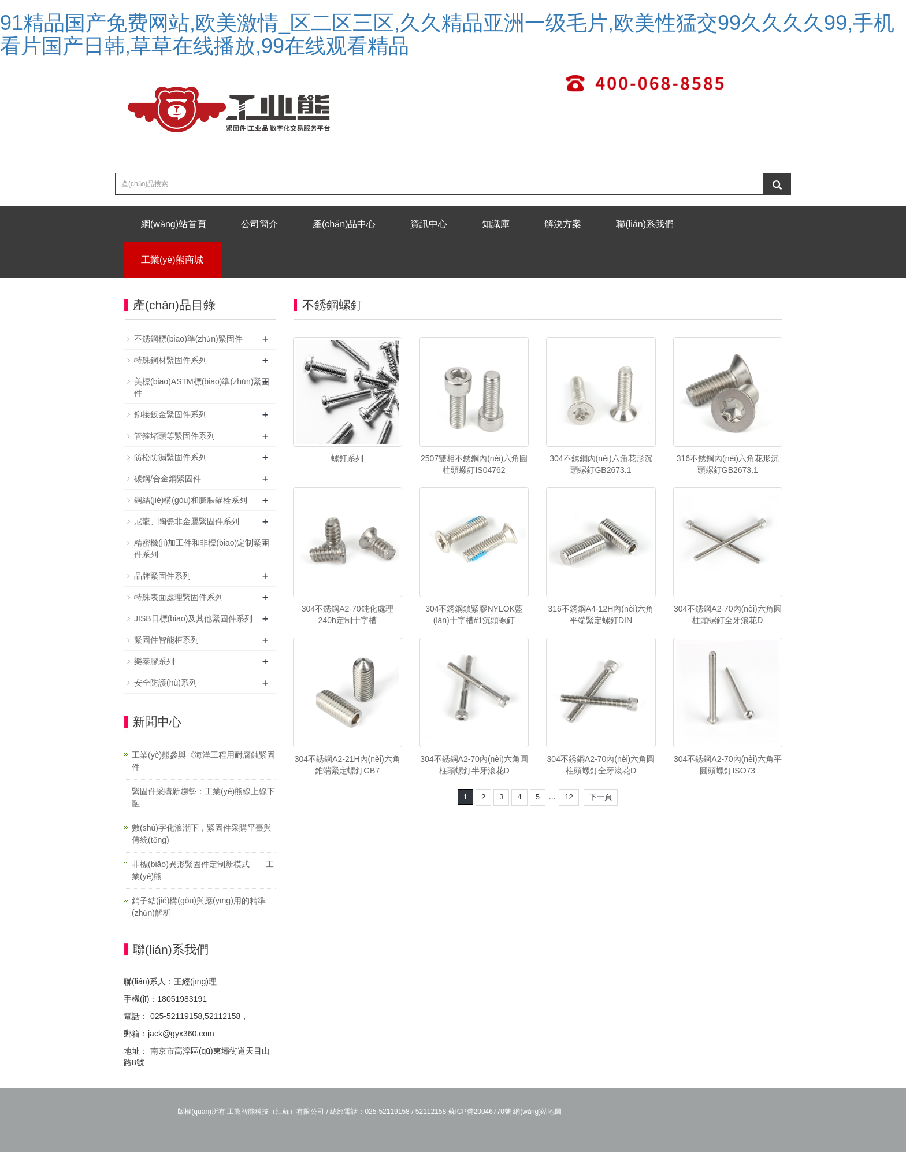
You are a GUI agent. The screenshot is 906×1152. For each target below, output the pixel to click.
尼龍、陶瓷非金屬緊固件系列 (186, 521)
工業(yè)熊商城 (172, 260)
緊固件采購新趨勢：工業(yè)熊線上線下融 (203, 797)
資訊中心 (428, 224)
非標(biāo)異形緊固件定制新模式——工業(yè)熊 (203, 870)
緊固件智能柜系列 (166, 639)
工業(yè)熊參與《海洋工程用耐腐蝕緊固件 (203, 761)
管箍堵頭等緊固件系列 (174, 435)
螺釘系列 (347, 458)
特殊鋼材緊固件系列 (170, 360)
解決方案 (562, 224)
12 (569, 796)
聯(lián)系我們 (645, 224)
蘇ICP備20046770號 (479, 1111)
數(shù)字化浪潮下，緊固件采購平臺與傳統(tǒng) (202, 833)
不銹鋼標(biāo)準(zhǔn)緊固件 (188, 338)
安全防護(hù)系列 (165, 682)
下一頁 (600, 796)
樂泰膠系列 (154, 661)
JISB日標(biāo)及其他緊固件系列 (193, 618)
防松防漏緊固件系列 (170, 457)
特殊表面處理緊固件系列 (178, 597)
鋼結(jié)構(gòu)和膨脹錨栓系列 (190, 500)
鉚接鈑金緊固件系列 (170, 414)
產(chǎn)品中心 (344, 224)
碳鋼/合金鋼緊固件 (167, 478)
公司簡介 (259, 224)
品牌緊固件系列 (162, 575)
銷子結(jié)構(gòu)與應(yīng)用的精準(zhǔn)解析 (199, 906)
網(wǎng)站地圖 (537, 1111)
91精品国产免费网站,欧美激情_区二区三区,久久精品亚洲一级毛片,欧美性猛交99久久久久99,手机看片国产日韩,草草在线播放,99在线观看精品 (447, 34)
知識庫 (496, 224)
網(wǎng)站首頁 (173, 224)
